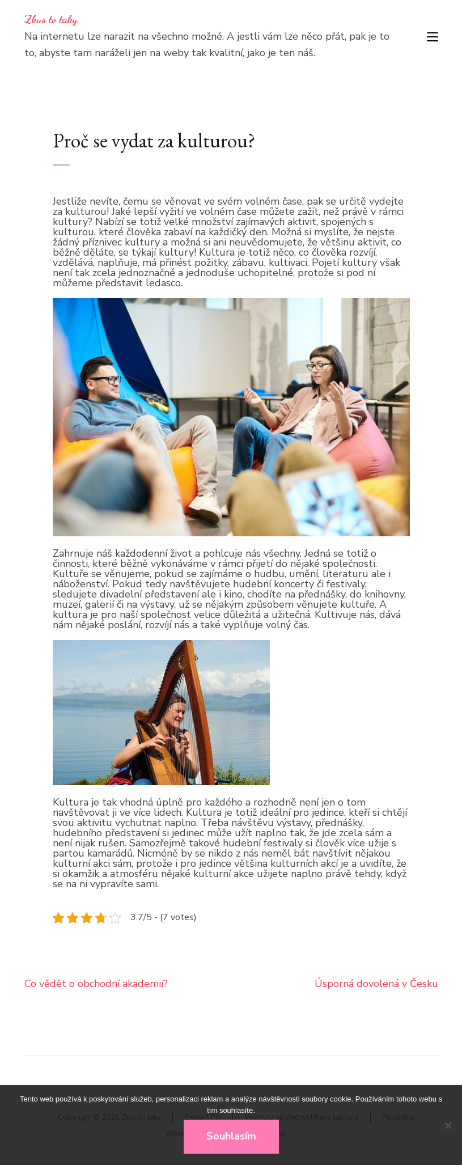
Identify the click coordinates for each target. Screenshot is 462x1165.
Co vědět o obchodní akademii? (96, 983)
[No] (447, 1125)
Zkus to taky (51, 19)
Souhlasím (231, 1136)
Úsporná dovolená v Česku (376, 983)
